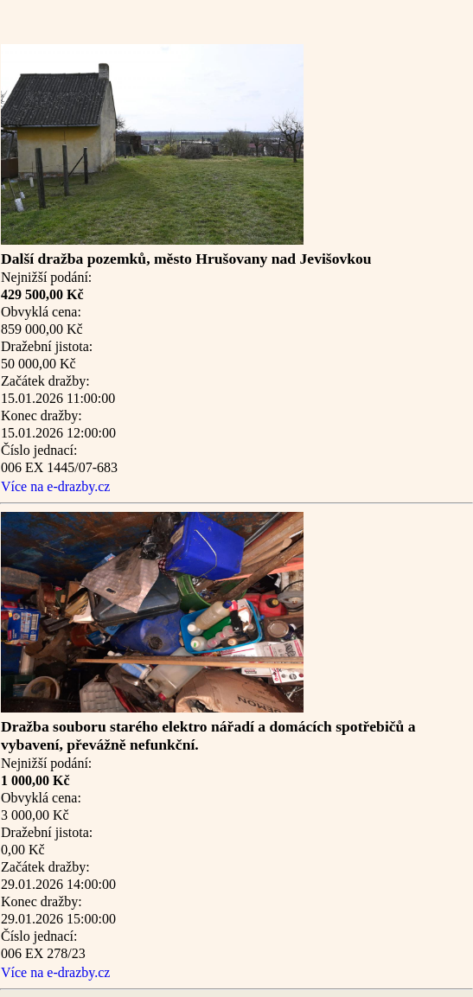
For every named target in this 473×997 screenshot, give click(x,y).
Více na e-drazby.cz (55, 486)
